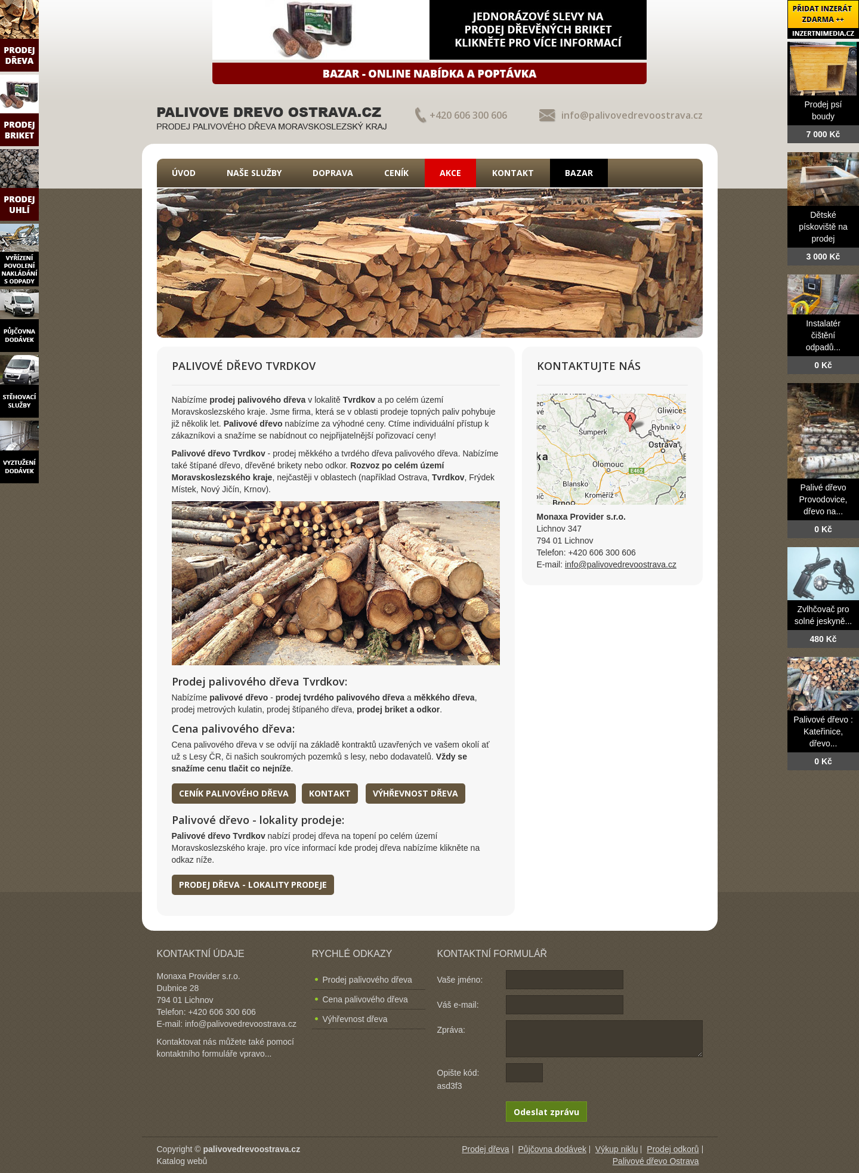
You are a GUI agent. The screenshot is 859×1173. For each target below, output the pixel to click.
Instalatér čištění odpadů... (823, 335)
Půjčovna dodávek (552, 1149)
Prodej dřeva (485, 1149)
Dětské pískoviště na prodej (823, 226)
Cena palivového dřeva (365, 999)
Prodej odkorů (673, 1149)
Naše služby (254, 172)
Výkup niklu (616, 1149)
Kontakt (513, 172)
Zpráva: (451, 1030)
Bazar (579, 172)
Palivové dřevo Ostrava (656, 1161)
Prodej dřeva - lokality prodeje (253, 884)
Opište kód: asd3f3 (458, 1079)
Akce (450, 172)
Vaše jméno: (460, 979)
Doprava (333, 172)
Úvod (184, 172)
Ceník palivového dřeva (234, 793)
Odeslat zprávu (546, 1112)
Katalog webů (182, 1161)
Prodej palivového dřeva (367, 979)
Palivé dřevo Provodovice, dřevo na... (823, 499)
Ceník (396, 172)
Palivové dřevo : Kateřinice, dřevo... (823, 731)
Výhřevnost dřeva (415, 793)
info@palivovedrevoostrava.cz (632, 115)
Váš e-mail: (458, 1005)
